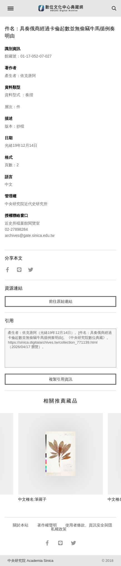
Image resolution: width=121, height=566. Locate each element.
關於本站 (20, 525)
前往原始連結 (60, 301)
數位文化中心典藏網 (60, 8)
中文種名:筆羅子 (32, 499)
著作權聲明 (47, 525)
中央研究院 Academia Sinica (30, 560)
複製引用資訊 (60, 379)
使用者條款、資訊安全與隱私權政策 (81, 527)
